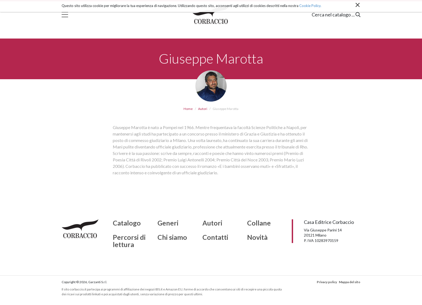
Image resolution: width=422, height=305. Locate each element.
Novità (257, 237)
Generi (167, 223)
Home (188, 109)
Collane (259, 223)
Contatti (215, 237)
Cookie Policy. (310, 6)
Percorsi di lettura (129, 241)
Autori (202, 109)
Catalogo (127, 223)
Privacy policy (327, 282)
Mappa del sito (349, 282)
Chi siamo (172, 237)
